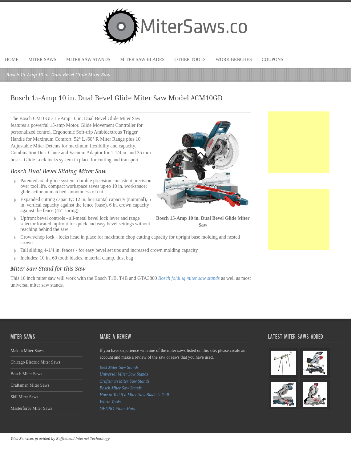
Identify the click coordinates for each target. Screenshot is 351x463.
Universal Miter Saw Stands (124, 374)
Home (11, 59)
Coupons (272, 59)
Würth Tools (110, 402)
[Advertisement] (298, 142)
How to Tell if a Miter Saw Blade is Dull (134, 395)
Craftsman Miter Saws (29, 385)
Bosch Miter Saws (26, 374)
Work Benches (234, 59)
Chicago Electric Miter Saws (35, 362)
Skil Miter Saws (24, 397)
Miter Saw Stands (88, 59)
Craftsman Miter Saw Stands (124, 381)
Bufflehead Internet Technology (83, 439)
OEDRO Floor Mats (117, 408)
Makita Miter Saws (26, 350)
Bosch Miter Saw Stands (121, 388)
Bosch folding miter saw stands (189, 278)
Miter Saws (42, 59)
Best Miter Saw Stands (119, 367)
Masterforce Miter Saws (31, 408)
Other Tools (190, 59)
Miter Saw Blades (142, 59)
